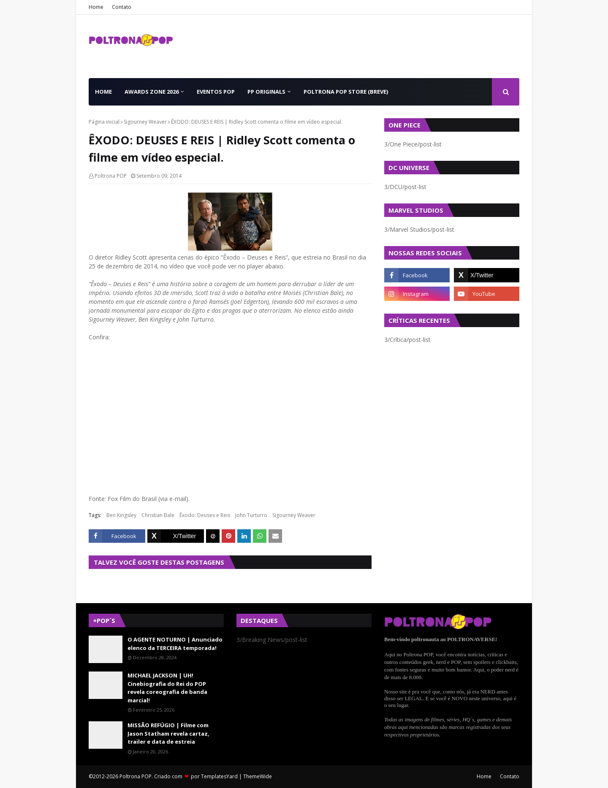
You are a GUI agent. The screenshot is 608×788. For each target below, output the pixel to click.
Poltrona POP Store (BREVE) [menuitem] (346, 91)
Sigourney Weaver (145, 121)
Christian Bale (157, 515)
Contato (121, 7)
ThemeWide (257, 776)
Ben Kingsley (121, 515)
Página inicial (104, 121)
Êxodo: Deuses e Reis (204, 515)
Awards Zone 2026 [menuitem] (152, 91)
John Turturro (251, 515)
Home (96, 7)
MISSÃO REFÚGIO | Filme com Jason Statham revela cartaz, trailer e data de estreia (168, 733)
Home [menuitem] (103, 91)
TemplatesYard (219, 776)
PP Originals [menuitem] (266, 91)
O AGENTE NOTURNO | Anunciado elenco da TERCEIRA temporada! (175, 644)
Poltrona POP (111, 175)
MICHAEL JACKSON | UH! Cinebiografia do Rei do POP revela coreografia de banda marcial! (167, 688)
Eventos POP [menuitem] (216, 91)
